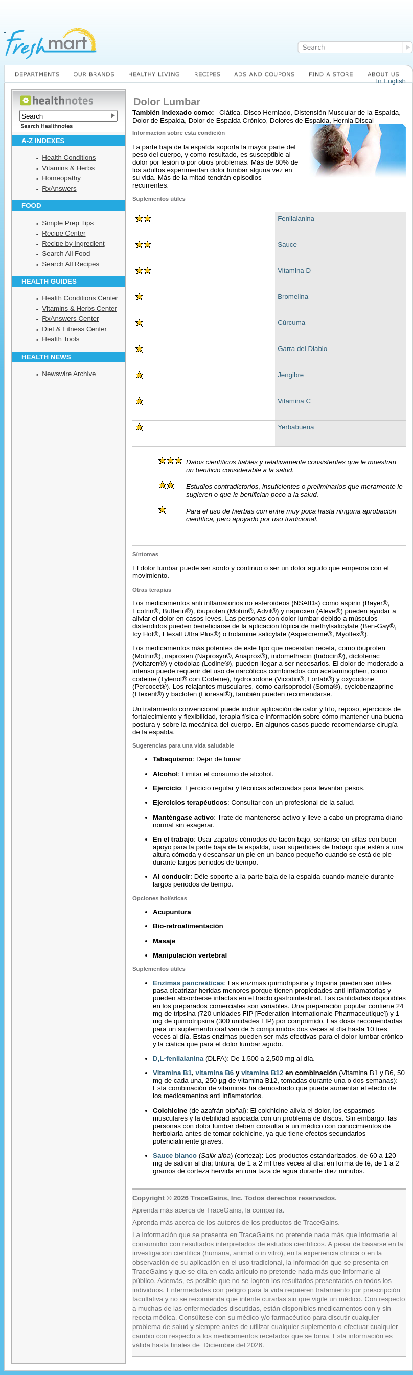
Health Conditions (69, 157)
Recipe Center (63, 233)
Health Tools (60, 339)
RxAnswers (59, 188)
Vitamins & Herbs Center (79, 308)
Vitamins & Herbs (68, 168)
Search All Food (66, 254)
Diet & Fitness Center (74, 329)
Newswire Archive (69, 374)
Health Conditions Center (80, 298)
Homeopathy (61, 178)
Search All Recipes (70, 264)
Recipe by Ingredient (73, 243)
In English (391, 81)
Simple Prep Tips (68, 223)
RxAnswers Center (70, 318)
